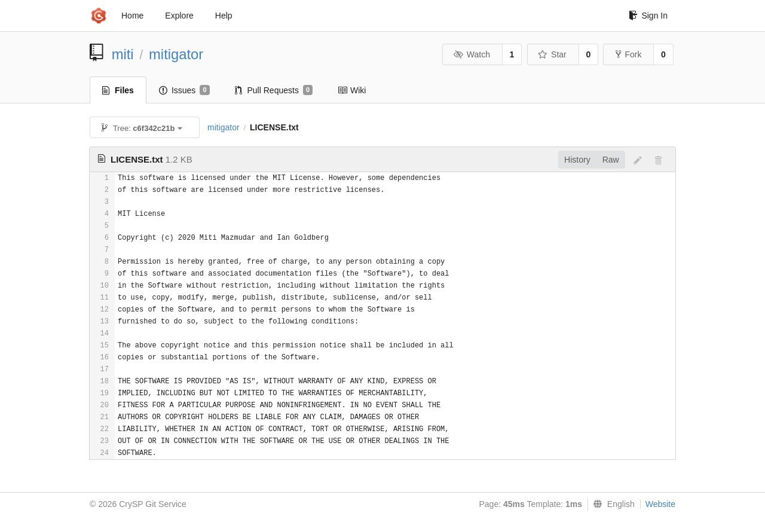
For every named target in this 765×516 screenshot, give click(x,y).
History (577, 159)
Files (118, 90)
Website (660, 504)
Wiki (352, 90)
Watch (471, 54)
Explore (179, 15)
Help (223, 15)
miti (123, 54)
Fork (628, 54)
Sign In (648, 15)
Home (132, 15)
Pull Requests (274, 90)
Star (552, 54)
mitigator (176, 54)
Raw (610, 159)
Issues (184, 90)
